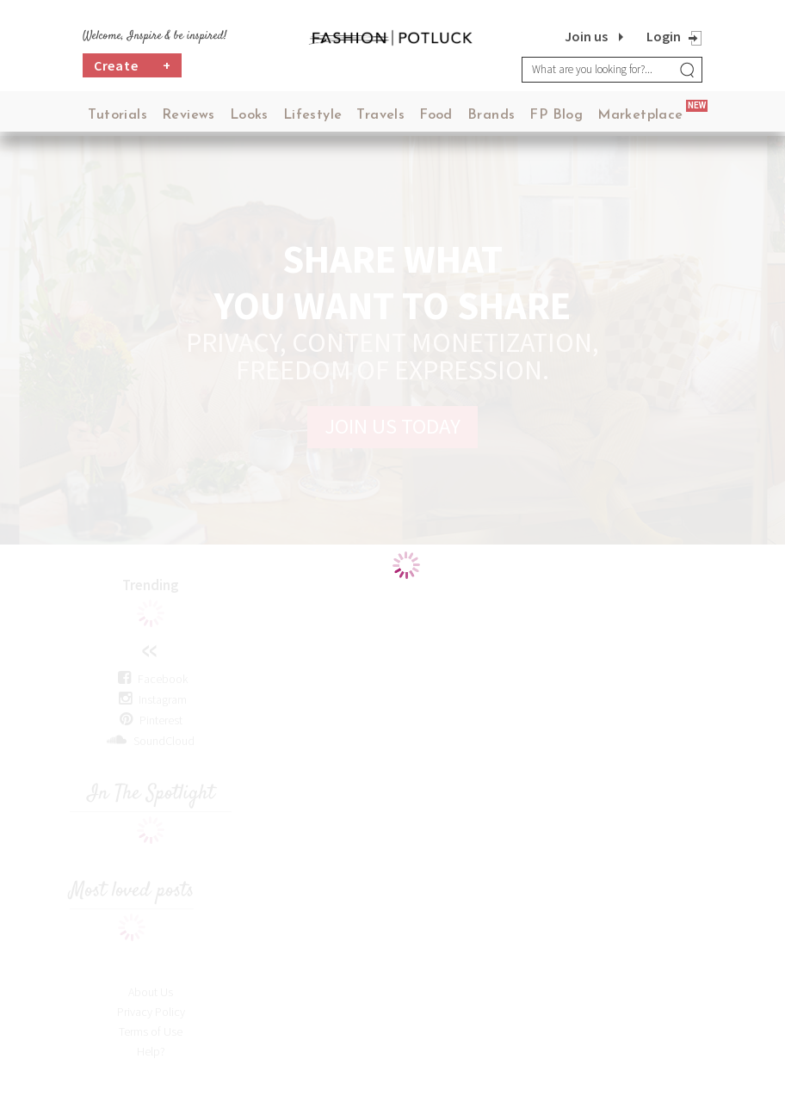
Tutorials (117, 115)
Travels (380, 115)
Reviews (188, 115)
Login (663, 36)
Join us (586, 36)
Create (132, 66)
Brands (491, 115)
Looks (249, 115)
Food (436, 115)
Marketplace (640, 115)
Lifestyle (313, 115)
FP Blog (556, 115)
